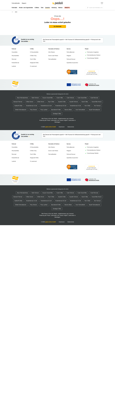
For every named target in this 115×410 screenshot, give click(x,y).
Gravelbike (14, 50)
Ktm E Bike (87, 104)
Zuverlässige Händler (92, 56)
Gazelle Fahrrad (73, 100)
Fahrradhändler (16, 3)
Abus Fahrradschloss (22, 96)
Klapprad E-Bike (34, 61)
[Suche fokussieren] (88, 7)
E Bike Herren (40, 100)
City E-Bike (33, 57)
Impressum (62, 125)
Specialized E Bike (56, 108)
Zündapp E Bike (57, 112)
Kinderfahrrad (15, 61)
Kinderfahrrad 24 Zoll (75, 104)
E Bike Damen (29, 100)
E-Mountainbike (34, 50)
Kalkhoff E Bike (18, 104)
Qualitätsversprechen (72, 61)
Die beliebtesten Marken (92, 53)
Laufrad (14, 64)
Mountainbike (15, 54)
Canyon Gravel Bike (47, 96)
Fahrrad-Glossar (71, 57)
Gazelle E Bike (62, 100)
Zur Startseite (57, 24)
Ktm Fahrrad (97, 104)
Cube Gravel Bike (82, 96)
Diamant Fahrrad (17, 100)
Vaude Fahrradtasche (94, 108)
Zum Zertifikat (25, 39)
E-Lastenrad (33, 64)
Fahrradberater (71, 50)
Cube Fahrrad (70, 96)
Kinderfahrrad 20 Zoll (60, 104)
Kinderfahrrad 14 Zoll (31, 104)
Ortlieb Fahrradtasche (20, 108)
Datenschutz (70, 125)
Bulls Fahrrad (35, 96)
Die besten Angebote (92, 50)
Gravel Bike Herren (97, 100)
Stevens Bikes (68, 108)
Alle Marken (51, 50)
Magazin (24, 3)
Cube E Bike (59, 96)
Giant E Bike (84, 100)
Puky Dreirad (33, 108)
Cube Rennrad (94, 96)
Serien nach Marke (53, 54)
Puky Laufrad (43, 108)
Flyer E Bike (51, 100)
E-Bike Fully (33, 54)
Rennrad (14, 57)
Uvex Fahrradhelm (80, 108)
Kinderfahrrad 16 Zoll (46, 104)
